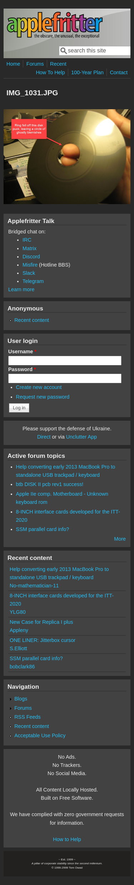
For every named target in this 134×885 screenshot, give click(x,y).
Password (22, 369)
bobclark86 (22, 666)
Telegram (33, 281)
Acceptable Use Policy (39, 735)
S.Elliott (18, 648)
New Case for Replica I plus (41, 622)
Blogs (20, 699)
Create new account (39, 387)
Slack (29, 273)
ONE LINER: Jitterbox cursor (42, 640)
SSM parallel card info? (42, 529)
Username (22, 351)
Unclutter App (81, 437)
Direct (44, 437)
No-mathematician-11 (34, 585)
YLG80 (18, 612)
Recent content (31, 320)
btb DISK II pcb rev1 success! (50, 484)
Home (13, 64)
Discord (31, 256)
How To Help (50, 72)
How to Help (67, 839)
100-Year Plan (87, 72)
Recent (58, 64)
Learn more (21, 289)
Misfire (30, 265)
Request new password (43, 397)
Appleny (19, 630)
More (120, 539)
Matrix (29, 248)
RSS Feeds (27, 717)
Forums (35, 64)
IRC (27, 240)
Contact (119, 72)
